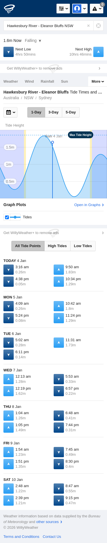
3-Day (53, 112)
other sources (47, 522)
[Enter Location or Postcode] (53, 26)
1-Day (36, 112)
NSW (28, 97)
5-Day (71, 112)
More (96, 81)
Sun (64, 81)
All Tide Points (28, 246)
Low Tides (83, 246)
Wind (29, 81)
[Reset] (88, 25)
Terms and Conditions (21, 536)
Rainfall (47, 81)
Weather (10, 81)
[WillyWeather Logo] (12, 9)
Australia (11, 97)
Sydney (45, 97)
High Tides (57, 246)
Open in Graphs (87, 205)
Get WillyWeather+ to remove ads (34, 68)
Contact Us (52, 536)
